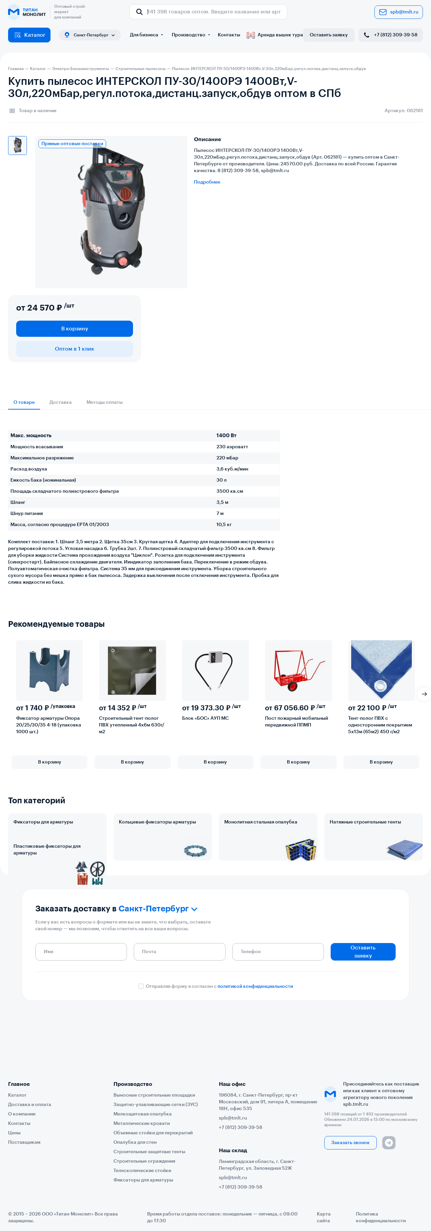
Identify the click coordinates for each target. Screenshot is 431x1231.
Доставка (60, 402)
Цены (14, 1133)
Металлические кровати (141, 1123)
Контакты (229, 35)
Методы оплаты (105, 402)
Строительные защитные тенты (149, 1151)
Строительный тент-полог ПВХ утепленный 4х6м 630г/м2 (131, 725)
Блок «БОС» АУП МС (205, 718)
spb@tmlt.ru (399, 12)
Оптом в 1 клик (74, 349)
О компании (21, 1114)
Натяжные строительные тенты (365, 822)
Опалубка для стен (135, 1142)
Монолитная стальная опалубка (260, 822)
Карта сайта (324, 1217)
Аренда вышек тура (275, 35)
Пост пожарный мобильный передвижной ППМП (296, 721)
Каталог (29, 35)
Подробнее (207, 182)
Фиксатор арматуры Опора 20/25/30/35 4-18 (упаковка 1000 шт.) (48, 725)
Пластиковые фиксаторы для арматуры (46, 879)
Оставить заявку (329, 35)
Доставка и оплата (29, 1104)
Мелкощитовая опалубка (142, 1114)
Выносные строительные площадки (154, 1095)
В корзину (74, 328)
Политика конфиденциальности (381, 1217)
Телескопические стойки (142, 1170)
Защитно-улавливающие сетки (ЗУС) (155, 1104)
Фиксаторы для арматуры (43, 822)
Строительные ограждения (144, 1161)
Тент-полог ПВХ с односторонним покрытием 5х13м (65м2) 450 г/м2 (380, 725)
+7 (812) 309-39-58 (390, 35)
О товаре (24, 402)
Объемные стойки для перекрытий (153, 1133)
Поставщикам (24, 1142)
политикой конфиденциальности (255, 1039)
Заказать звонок (350, 1142)
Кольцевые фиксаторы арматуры (157, 822)
